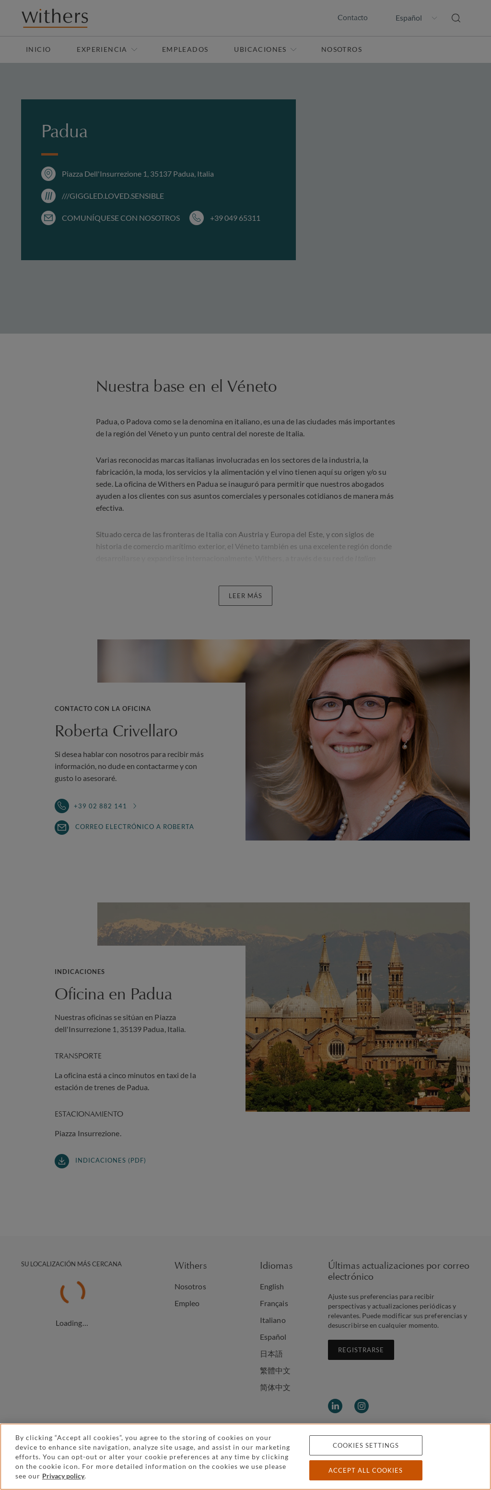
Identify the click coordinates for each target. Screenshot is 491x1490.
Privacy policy (63, 1476)
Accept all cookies (365, 1470)
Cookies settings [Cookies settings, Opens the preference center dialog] (366, 1445)
